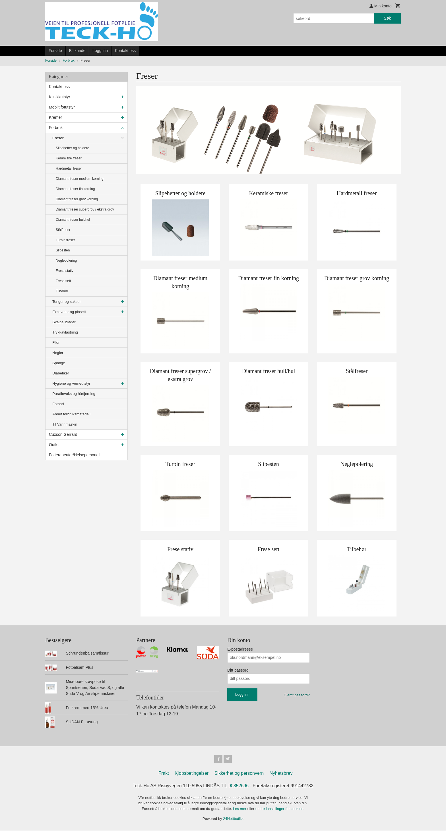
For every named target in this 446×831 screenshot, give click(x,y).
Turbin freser (65, 240)
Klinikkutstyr (59, 97)
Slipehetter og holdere (72, 148)
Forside (55, 50)
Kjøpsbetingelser (191, 774)
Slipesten (63, 250)
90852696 (238, 786)
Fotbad (58, 404)
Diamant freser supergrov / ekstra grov (85, 209)
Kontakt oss (125, 50)
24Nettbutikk (233, 819)
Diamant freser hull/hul (73, 220)
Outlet (54, 444)
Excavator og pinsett (69, 312)
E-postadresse (240, 649)
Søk (387, 18)
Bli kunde (77, 50)
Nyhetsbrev (281, 774)
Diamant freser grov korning (77, 199)
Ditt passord (238, 670)
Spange (58, 363)
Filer (55, 342)
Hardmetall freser (69, 168)
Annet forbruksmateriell (71, 414)
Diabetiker (60, 373)
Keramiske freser (69, 158)
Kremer (55, 117)
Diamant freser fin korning (75, 189)
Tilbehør (62, 291)
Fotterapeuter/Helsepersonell (74, 455)
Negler (57, 353)
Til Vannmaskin (64, 424)
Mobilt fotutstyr (62, 107)
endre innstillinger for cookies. (279, 809)
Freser (58, 138)
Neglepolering (66, 261)
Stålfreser (63, 230)
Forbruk (56, 127)
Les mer (240, 809)
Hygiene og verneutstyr (71, 383)
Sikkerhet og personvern (239, 774)
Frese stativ (64, 271)
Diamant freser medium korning (79, 179)
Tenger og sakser (66, 301)
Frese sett (63, 281)
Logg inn (100, 50)
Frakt (163, 774)
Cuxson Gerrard (63, 434)
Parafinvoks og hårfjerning (73, 393)
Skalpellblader (64, 322)
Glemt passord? (297, 695)
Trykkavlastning (65, 332)
